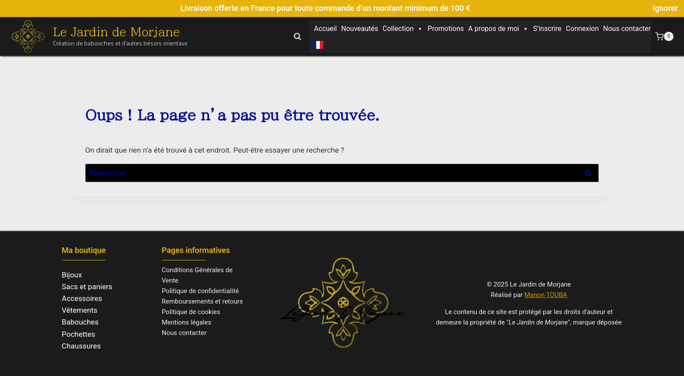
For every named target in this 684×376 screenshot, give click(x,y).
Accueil (325, 28)
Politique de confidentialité (200, 291)
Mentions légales (187, 322)
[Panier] (664, 36)
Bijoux (72, 274)
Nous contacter (627, 28)
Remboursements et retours (202, 301)
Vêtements (80, 310)
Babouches (80, 322)
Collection (403, 29)
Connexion (582, 28)
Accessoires (82, 298)
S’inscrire (547, 28)
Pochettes (79, 334)
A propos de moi (498, 29)
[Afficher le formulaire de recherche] (297, 36)
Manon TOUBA (545, 295)
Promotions (446, 28)
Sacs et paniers (87, 286)
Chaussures (81, 346)
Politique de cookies (191, 312)
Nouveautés (359, 28)
